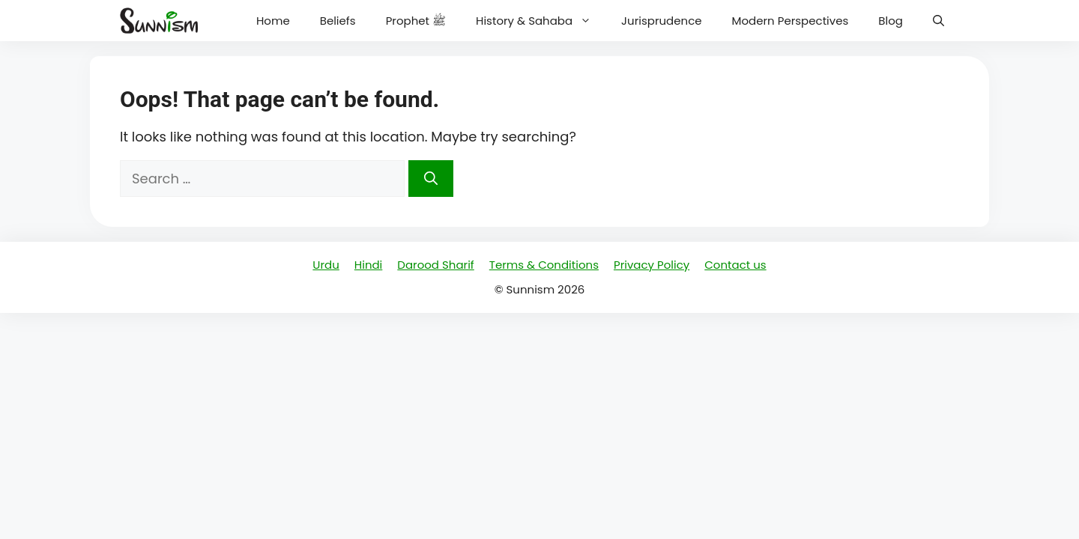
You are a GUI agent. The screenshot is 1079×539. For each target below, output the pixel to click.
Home (273, 20)
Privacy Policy (651, 264)
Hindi (368, 264)
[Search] (430, 178)
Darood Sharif (435, 264)
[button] (938, 20)
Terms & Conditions (544, 264)
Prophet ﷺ (416, 20)
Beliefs (338, 20)
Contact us (735, 264)
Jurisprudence (661, 20)
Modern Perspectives (790, 20)
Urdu (325, 264)
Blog (890, 20)
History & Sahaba (541, 20)
